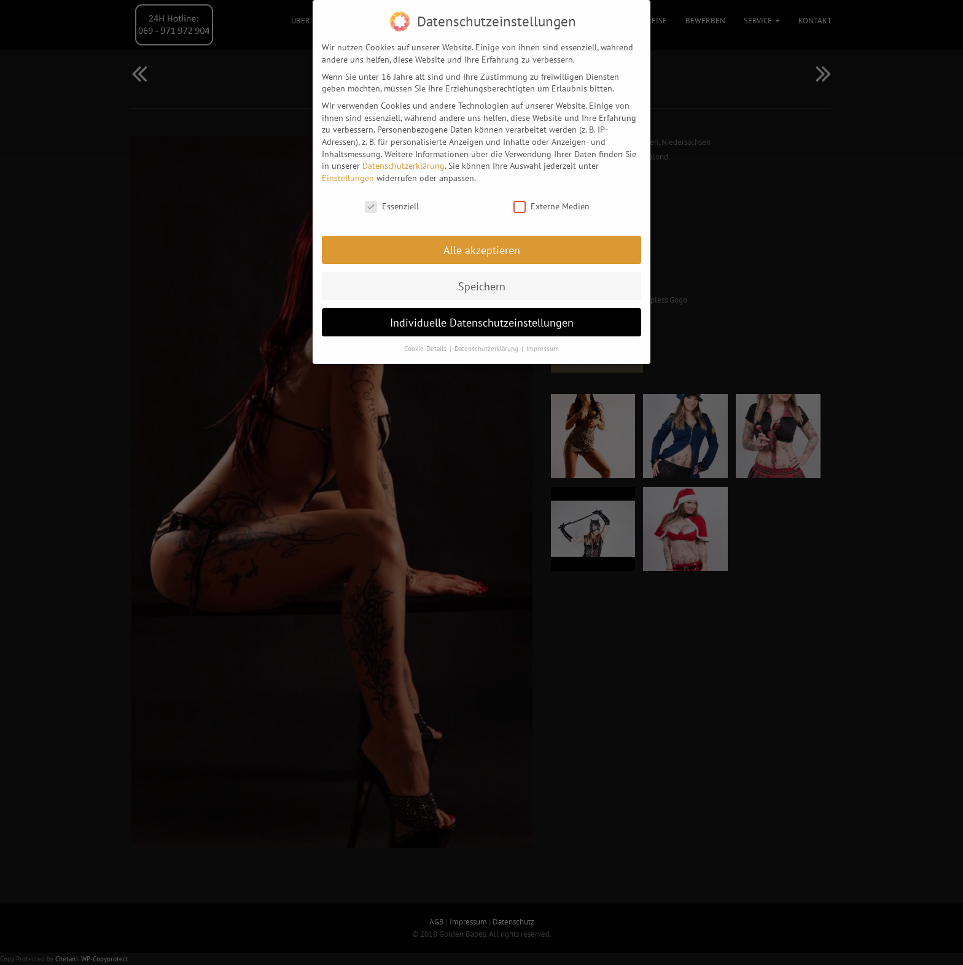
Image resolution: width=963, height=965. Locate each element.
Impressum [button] (542, 341)
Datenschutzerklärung (403, 158)
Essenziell (392, 199)
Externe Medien (551, 199)
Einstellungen (348, 170)
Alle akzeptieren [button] (481, 243)
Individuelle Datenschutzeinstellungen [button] (482, 315)
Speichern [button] (481, 279)
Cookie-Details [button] (426, 341)
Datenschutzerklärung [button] (487, 341)
